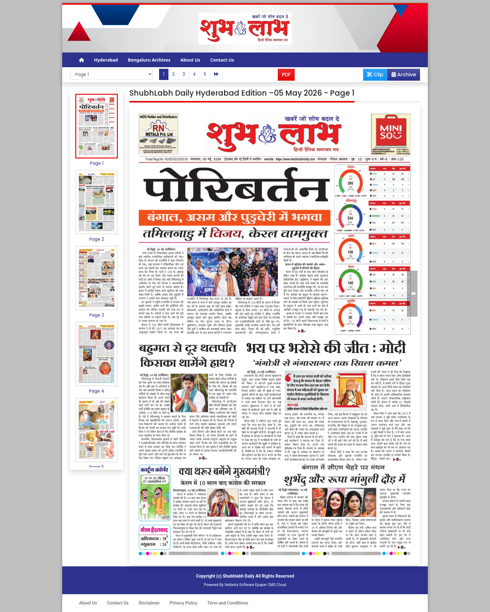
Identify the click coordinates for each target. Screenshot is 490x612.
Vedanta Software (239, 585)
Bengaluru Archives (149, 60)
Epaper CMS (265, 585)
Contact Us (222, 60)
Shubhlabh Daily (238, 576)
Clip (375, 74)
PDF (286, 74)
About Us (190, 60)
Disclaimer (149, 602)
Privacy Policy (184, 602)
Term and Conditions (228, 602)
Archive (402, 75)
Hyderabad (106, 60)
